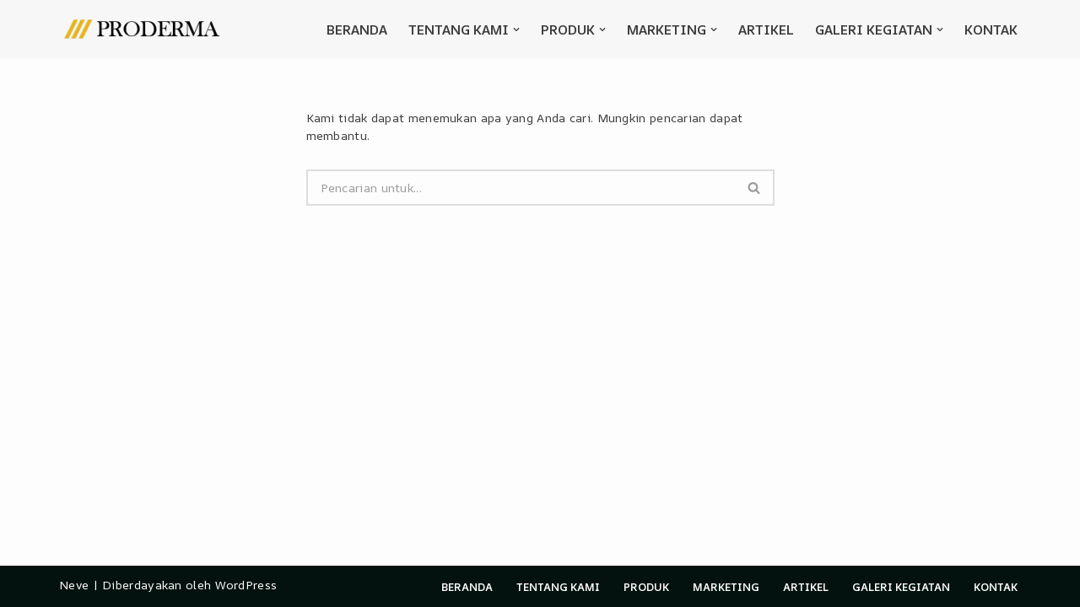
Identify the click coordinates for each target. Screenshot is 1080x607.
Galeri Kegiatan (901, 586)
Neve (74, 585)
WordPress (246, 585)
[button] (516, 29)
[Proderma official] (143, 29)
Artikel (766, 29)
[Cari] (520, 187)
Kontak (991, 29)
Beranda (357, 29)
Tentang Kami (558, 586)
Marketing (726, 586)
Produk (646, 586)
